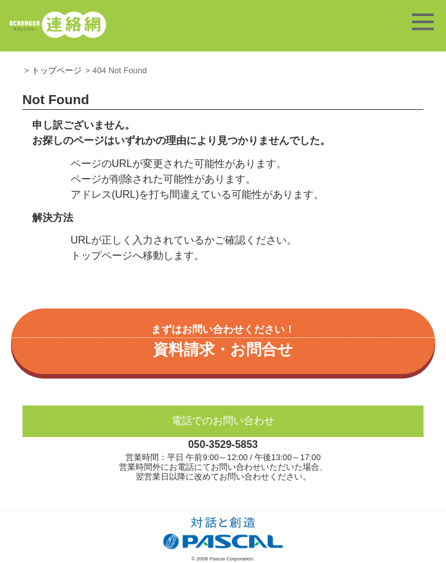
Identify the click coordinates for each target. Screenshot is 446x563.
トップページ (56, 70)
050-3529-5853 (223, 444)
